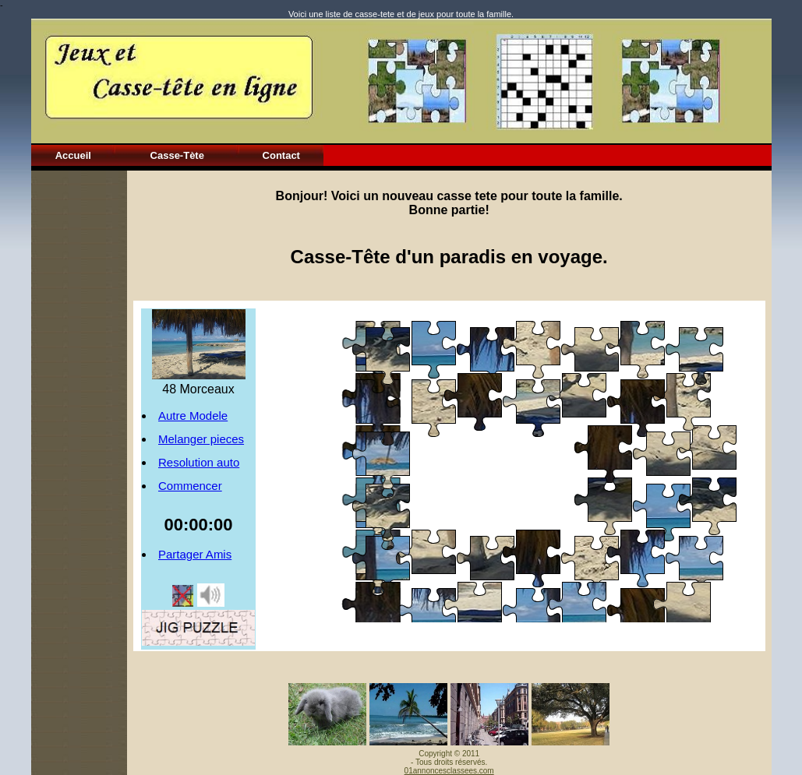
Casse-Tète (177, 155)
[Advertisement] (78, 404)
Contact (281, 155)
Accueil (73, 155)
